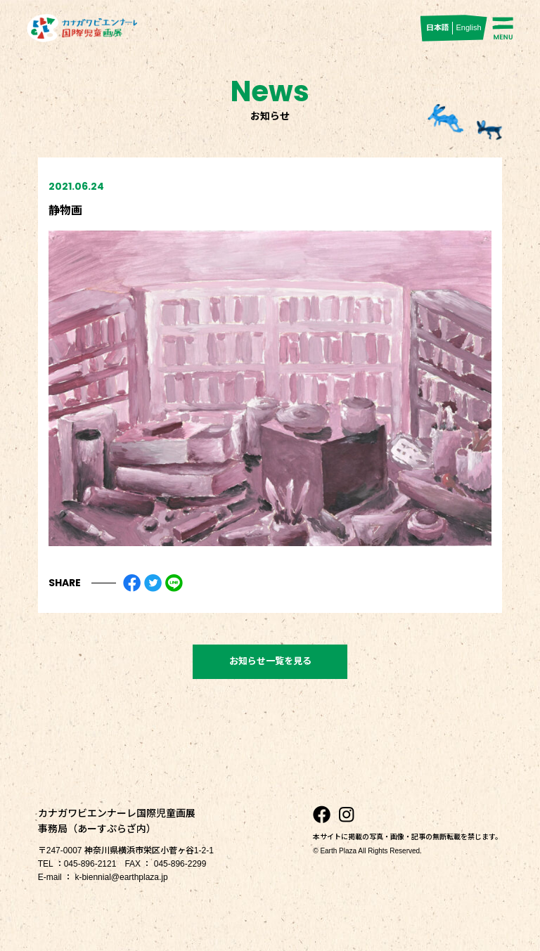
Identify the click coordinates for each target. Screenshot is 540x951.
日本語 (437, 27)
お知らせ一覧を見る (270, 661)
